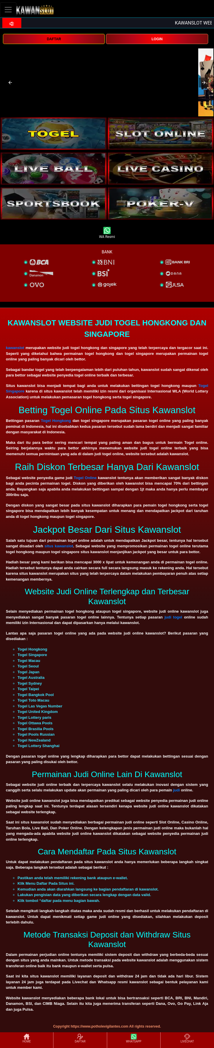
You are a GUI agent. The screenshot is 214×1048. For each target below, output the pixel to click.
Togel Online (85, 478)
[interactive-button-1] (54, 134)
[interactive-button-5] (54, 203)
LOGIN (157, 39)
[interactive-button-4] (161, 169)
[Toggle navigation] (8, 9)
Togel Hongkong (56, 420)
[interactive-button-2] (161, 134)
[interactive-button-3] (54, 169)
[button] (10, 82)
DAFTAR (54, 39)
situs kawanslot (58, 546)
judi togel (173, 617)
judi (177, 790)
